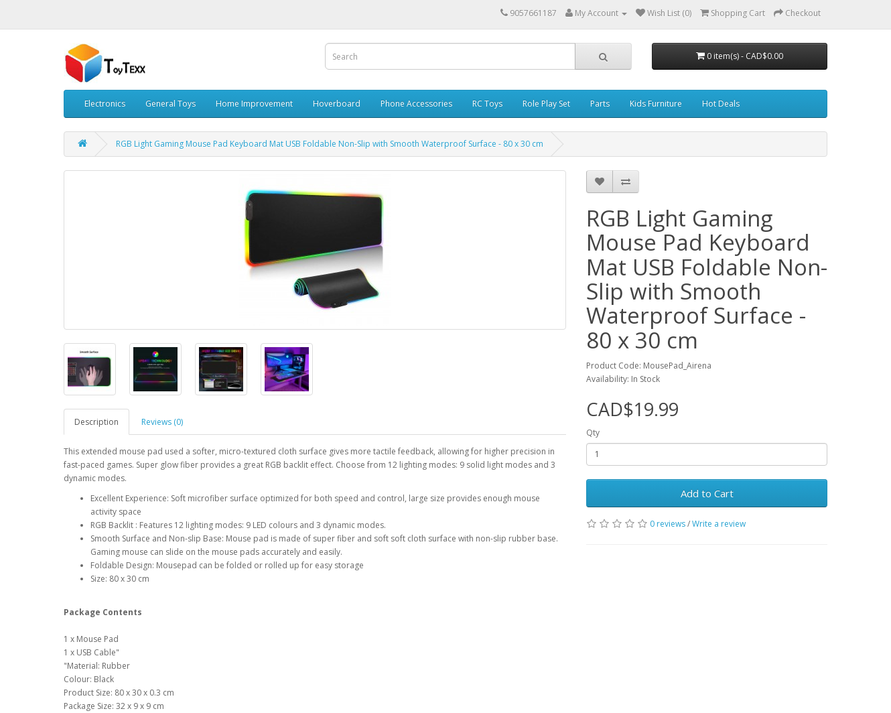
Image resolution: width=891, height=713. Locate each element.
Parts (600, 103)
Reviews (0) (162, 422)
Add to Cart (707, 493)
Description (96, 422)
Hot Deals (721, 103)
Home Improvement (254, 103)
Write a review (719, 523)
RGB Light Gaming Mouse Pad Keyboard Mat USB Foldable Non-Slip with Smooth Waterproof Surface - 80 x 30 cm (329, 143)
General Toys (170, 103)
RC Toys (487, 103)
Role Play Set (546, 103)
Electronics (104, 103)
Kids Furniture (656, 103)
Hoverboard (336, 103)
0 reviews (667, 523)
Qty (593, 432)
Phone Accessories (416, 103)
